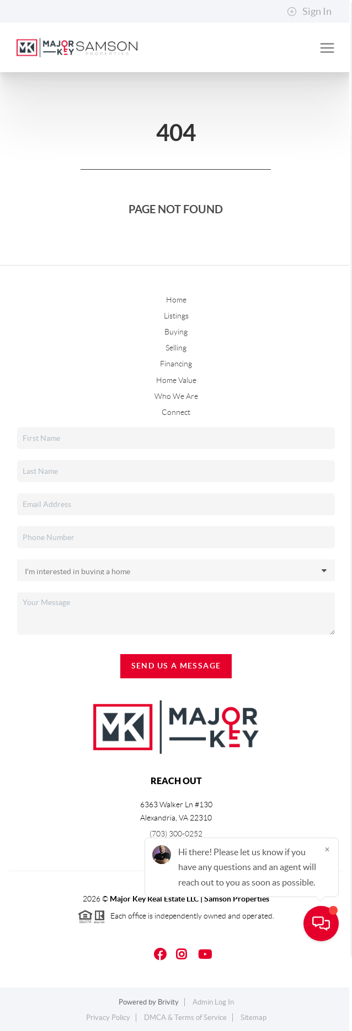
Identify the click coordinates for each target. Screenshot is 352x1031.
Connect (176, 412)
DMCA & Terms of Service (185, 1017)
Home (176, 299)
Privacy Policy (108, 1017)
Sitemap (253, 1017)
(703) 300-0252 (176, 833)
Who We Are (176, 396)
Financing (176, 363)
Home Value (176, 380)
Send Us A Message (176, 665)
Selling (176, 347)
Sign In (309, 11)
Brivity (168, 1002)
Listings (176, 315)
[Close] (327, 925)
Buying (176, 331)
